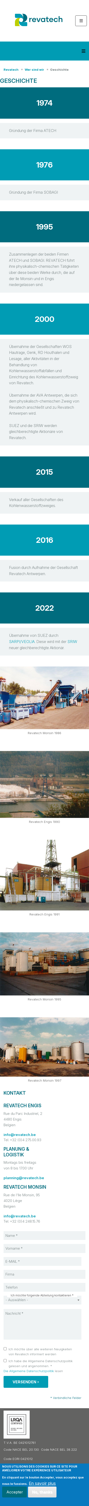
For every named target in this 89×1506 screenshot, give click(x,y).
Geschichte (59, 69)
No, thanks (42, 1492)
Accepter (14, 1492)
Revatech (11, 69)
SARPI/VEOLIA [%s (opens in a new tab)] (22, 641)
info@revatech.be (20, 1134)
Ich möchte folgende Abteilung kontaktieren (41, 1295)
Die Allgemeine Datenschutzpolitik (29, 1371)
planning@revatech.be (24, 1178)
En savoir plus (42, 1483)
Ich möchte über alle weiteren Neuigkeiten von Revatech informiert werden (40, 1351)
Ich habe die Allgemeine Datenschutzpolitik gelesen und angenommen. (41, 1363)
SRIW (72, 641)
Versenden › (26, 1381)
